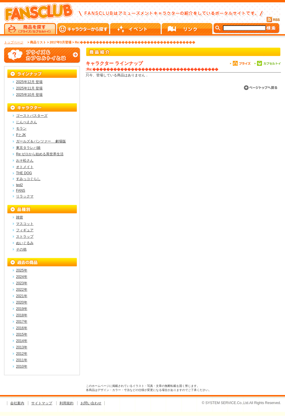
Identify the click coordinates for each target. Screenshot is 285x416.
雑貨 (19, 217)
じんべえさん (26, 122)
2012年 (21, 354)
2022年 (21, 290)
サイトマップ (41, 403)
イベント (136, 28)
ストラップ (25, 237)
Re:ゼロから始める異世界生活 (40, 154)
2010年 (21, 366)
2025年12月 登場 (29, 82)
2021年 (21, 296)
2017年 (21, 322)
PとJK (21, 135)
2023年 (21, 283)
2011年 (21, 360)
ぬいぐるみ (25, 243)
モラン (21, 128)
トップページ (13, 42)
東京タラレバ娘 (28, 148)
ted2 (19, 185)
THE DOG (24, 173)
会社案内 (17, 403)
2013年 (21, 347)
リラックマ (25, 196)
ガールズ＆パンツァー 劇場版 (41, 141)
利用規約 (66, 403)
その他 (21, 249)
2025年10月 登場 (29, 95)
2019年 (21, 309)
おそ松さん (25, 160)
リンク (187, 28)
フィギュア (25, 230)
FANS (20, 190)
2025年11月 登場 (29, 88)
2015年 (21, 334)
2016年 (21, 328)
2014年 (21, 341)
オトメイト (25, 167)
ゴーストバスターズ (32, 116)
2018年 (21, 315)
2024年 (21, 277)
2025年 (21, 270)
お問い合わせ (90, 403)
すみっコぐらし (28, 179)
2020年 (21, 302)
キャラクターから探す (83, 28)
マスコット (25, 224)
